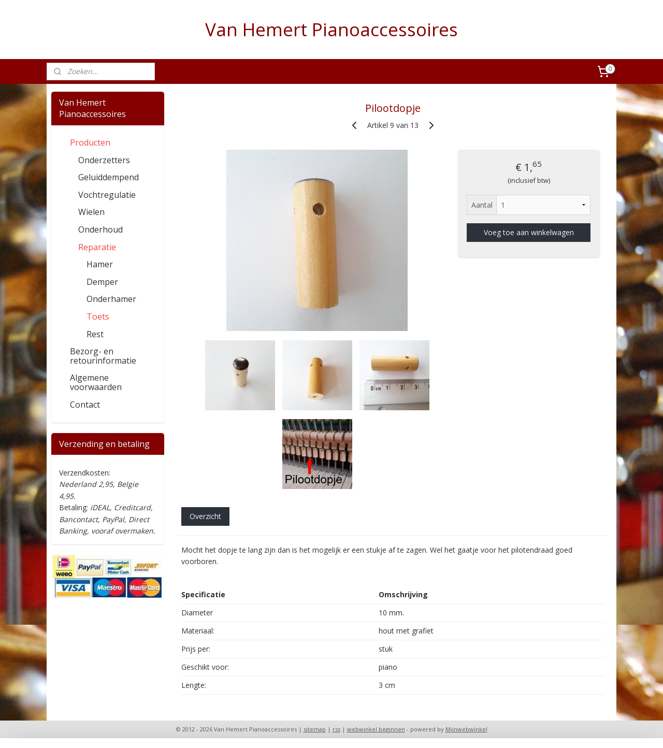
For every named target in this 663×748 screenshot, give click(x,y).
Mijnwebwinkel (466, 729)
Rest (95, 334)
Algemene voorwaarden (96, 382)
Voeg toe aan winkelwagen (528, 232)
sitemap (315, 729)
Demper (102, 281)
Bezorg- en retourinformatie (103, 356)
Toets (98, 316)
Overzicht (205, 516)
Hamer (100, 264)
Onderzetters (104, 160)
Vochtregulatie (107, 194)
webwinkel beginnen (376, 729)
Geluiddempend (108, 177)
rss (336, 729)
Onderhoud (100, 229)
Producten (90, 142)
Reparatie (97, 247)
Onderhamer (111, 299)
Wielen (91, 212)
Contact (85, 404)
